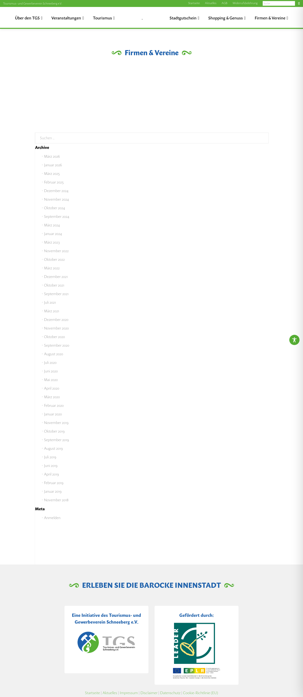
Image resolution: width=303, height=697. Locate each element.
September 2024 (56, 216)
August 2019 (53, 448)
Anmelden (52, 518)
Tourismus (102, 18)
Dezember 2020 (56, 319)
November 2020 (56, 328)
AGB (224, 3)
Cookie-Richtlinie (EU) (200, 693)
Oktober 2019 (54, 431)
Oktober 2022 (54, 259)
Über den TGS (27, 18)
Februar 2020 (54, 405)
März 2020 (52, 397)
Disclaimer (148, 693)
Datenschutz (170, 693)
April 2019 (51, 474)
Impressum (129, 693)
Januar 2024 (53, 234)
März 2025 (52, 173)
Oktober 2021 (54, 285)
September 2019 (56, 440)
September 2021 (56, 294)
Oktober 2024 (54, 208)
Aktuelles (210, 3)
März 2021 (51, 311)
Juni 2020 (51, 371)
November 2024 (56, 199)
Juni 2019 (50, 465)
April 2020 (51, 388)
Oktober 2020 (54, 337)
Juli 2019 (50, 457)
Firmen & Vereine (270, 18)
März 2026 (52, 156)
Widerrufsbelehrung (245, 3)
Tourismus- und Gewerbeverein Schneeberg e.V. (32, 3)
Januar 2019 (52, 491)
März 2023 (52, 242)
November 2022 (56, 251)
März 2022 (52, 268)
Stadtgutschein (183, 18)
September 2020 (56, 345)
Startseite (194, 3)
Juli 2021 (50, 302)
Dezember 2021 (56, 276)
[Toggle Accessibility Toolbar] (294, 339)
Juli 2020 (50, 362)
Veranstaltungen (66, 18)
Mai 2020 (51, 380)
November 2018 (56, 500)
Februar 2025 (54, 182)
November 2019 (56, 422)
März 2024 (52, 225)
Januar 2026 (53, 165)
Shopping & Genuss (225, 18)
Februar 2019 (53, 483)
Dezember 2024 (56, 191)
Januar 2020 (53, 414)
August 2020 (53, 354)
